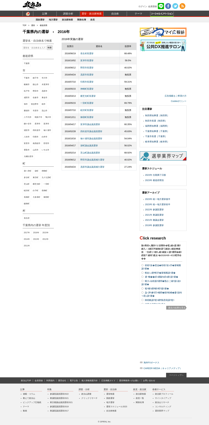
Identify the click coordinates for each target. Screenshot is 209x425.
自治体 (115, 13)
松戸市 (27, 91)
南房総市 (36, 143)
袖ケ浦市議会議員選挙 (91, 138)
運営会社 (62, 380)
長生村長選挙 (86, 53)
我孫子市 (38, 117)
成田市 (27, 97)
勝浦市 (27, 111)
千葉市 (27, 78)
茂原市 (44, 91)
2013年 (36, 239)
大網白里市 (28, 156)
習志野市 (34, 104)
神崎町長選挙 (86, 89)
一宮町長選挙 (86, 103)
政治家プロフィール (164, 394)
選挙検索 (110, 394)
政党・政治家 (139, 389)
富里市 (27, 143)
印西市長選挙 (86, 82)
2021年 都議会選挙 (154, 220)
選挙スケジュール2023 (116, 407)
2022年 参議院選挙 (154, 209)
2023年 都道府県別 (154, 180)
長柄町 (44, 190)
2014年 (27, 239)
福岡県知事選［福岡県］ (157, 126)
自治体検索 (111, 411)
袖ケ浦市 (47, 130)
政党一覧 (140, 398)
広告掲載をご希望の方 (176, 96)
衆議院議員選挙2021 (59, 398)
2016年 (36, 233)
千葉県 (27, 63)
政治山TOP (26, 380)
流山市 (44, 111)
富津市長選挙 (86, 60)
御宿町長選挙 (86, 117)
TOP (24, 25)
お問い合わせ (149, 380)
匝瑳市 (46, 143)
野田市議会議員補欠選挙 (92, 159)
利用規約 (50, 380)
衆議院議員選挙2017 (59, 411)
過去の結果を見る (177, 307)
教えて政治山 (29, 398)
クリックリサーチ (89, 398)
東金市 (44, 97)
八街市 (27, 137)
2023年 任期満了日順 (155, 175)
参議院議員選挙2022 (59, 394)
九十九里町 (46, 177)
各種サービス (158, 389)
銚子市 (35, 78)
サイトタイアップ (163, 398)
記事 (44, 13)
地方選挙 (53, 19)
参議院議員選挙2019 (59, 407)
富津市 (46, 124)
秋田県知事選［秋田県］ (157, 115)
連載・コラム (29, 394)
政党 (92, 19)
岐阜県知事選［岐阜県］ (157, 141)
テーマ (138, 13)
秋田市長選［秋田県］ (156, 120)
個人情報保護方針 (89, 380)
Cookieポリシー (179, 101)
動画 (25, 411)
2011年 (27, 246)
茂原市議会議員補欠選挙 (92, 167)
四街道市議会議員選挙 (91, 131)
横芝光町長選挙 (88, 96)
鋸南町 (27, 204)
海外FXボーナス (152, 362)
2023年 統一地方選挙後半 (157, 199)
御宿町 (46, 197)
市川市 (44, 78)
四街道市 (36, 130)
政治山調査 (86, 394)
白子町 (35, 190)
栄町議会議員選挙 (89, 145)
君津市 (37, 124)
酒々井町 (27, 171)
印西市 (35, 137)
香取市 (27, 150)
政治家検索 (67, 19)
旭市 (26, 104)
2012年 (45, 239)
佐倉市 (35, 97)
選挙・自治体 (110, 389)
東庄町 (35, 177)
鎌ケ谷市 (27, 124)
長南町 (27, 197)
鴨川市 (48, 117)
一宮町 (46, 184)
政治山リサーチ (162, 402)
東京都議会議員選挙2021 (61, 402)
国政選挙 (40, 19)
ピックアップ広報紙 (32, 402)
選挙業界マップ (162, 411)
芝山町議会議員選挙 (90, 152)
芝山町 (27, 184)
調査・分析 (84, 389)
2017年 (27, 233)
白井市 (44, 137)
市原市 (35, 111)
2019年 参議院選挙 (154, 225)
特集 (49, 389)
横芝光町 (36, 184)
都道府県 (43, 25)
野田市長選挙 (86, 67)
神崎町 (44, 171)
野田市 (35, 91)
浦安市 (27, 130)
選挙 (33, 25)
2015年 (45, 233)
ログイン (142, 6)
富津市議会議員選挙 (90, 124)
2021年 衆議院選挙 (154, 215)
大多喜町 (36, 197)
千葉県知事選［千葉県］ (157, 131)
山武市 (35, 150)
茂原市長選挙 (86, 74)
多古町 (27, 177)
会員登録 (152, 6)
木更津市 (45, 84)
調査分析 (68, 13)
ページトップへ (176, 375)
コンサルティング (163, 407)
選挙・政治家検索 (92, 13)
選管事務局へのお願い (129, 380)
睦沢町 (27, 190)
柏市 (43, 104)
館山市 (35, 84)
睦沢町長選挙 (86, 110)
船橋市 (27, 84)
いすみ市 (45, 150)
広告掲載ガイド (108, 380)
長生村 (27, 218)
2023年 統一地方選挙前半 (157, 204)
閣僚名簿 (81, 19)
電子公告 (74, 380)
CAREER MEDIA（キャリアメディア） (163, 368)
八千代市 (27, 117)
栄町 (36, 171)
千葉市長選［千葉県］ (156, 136)
